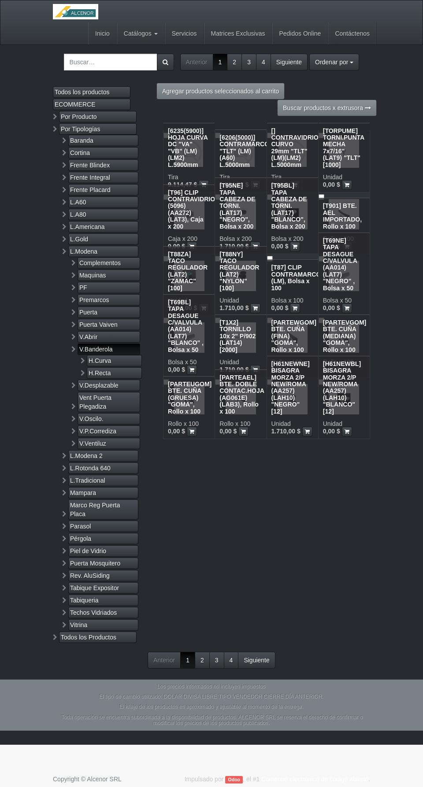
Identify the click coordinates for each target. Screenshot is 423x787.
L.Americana (87, 226)
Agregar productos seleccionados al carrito (220, 91)
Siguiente (289, 62)
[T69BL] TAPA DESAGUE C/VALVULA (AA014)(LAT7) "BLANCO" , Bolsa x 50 (186, 326)
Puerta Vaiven (98, 324)
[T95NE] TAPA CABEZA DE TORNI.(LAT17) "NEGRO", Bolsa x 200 (237, 205)
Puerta (88, 312)
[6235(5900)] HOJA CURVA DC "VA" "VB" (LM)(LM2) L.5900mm (188, 147)
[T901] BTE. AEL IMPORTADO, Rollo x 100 (342, 215)
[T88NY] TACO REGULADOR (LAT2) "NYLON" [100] (239, 271)
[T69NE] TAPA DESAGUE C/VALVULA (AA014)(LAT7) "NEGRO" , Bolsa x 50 (340, 264)
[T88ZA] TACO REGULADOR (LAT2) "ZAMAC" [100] (188, 271)
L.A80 (78, 214)
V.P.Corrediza (97, 431)
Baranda (81, 140)
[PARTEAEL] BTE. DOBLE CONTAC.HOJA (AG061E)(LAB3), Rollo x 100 (241, 394)
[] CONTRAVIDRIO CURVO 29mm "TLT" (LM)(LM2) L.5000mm (295, 147)
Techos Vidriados (93, 612)
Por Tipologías (80, 129)
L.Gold (79, 239)
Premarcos (94, 299)
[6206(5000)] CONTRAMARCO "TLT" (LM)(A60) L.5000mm (244, 151)
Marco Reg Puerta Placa (95, 509)
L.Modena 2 (86, 455)
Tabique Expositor (94, 587)
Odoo (234, 779)
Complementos (100, 262)
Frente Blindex (90, 165)
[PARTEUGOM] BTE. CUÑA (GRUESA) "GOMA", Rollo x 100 (190, 398)
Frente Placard (90, 189)
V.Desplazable (99, 385)
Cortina (80, 152)
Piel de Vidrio (88, 550)
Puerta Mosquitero (95, 563)
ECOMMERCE (75, 104)
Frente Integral (90, 177)
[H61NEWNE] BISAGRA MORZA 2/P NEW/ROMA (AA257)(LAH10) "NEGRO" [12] (290, 387)
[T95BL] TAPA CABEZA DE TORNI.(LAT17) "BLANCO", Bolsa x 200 (289, 205)
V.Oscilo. (91, 418)
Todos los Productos (88, 637)
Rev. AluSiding (90, 575)
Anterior (197, 62)
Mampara (83, 492)
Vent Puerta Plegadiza (95, 402)
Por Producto (79, 116)
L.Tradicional (87, 480)
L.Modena (83, 251)
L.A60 (78, 202)
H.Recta (100, 373)
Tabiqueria (84, 600)
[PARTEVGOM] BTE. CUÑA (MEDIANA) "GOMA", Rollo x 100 (345, 336)
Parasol (80, 526)
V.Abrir (88, 336)
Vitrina (78, 624)
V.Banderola (96, 349)
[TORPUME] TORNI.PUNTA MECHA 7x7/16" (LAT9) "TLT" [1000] (343, 147)
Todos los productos (82, 92)
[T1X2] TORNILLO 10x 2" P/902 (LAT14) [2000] (237, 336)
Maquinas (92, 275)
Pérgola (80, 538)
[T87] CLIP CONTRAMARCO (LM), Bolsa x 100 (296, 277)
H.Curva (100, 360)
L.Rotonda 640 (90, 468)
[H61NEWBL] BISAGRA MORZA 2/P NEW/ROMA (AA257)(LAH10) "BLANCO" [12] (342, 387)
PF (83, 287)
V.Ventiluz (92, 443)
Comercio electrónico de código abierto (314, 779)
